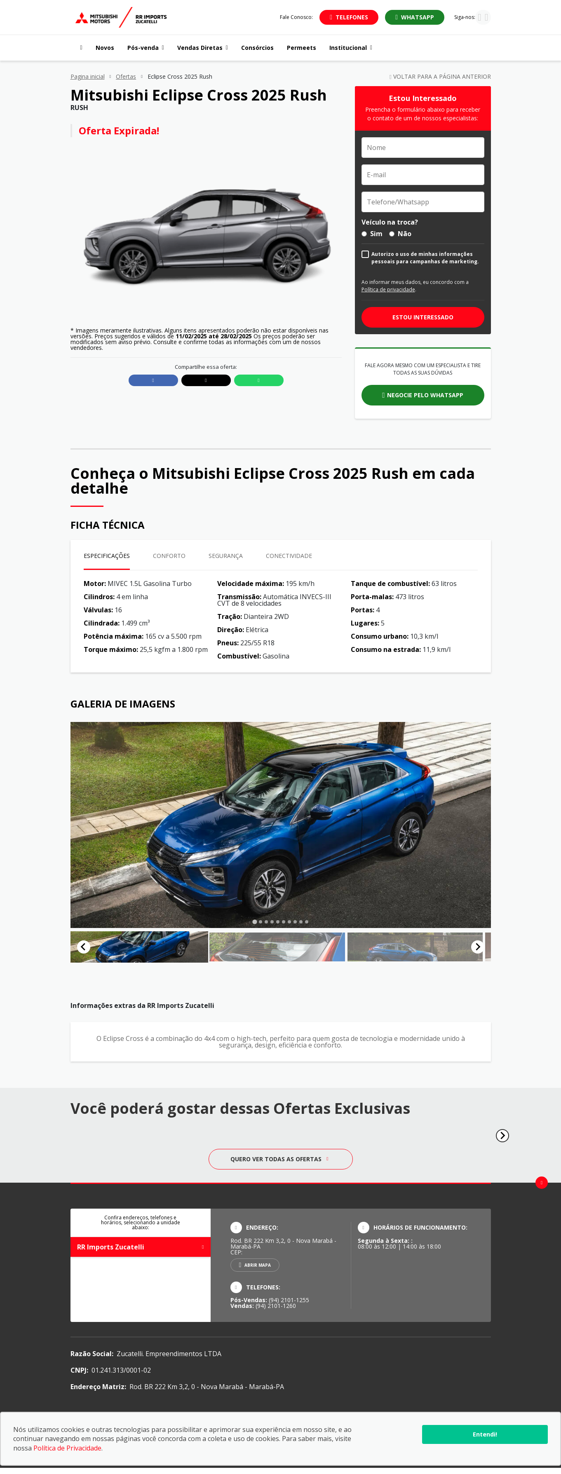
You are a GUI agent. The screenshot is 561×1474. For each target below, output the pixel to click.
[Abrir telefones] (348, 17)
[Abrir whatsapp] (414, 17)
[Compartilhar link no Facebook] (153, 380)
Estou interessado (422, 317)
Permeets (301, 48)
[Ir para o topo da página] (541, 1188)
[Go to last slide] (83, 949)
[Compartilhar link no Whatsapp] (259, 380)
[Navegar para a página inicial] (79, 48)
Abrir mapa (257, 1271)
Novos (105, 48)
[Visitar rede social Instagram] (479, 18)
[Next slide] (477, 949)
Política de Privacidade (67, 1448)
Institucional (350, 48)
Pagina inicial (87, 77)
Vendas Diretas (202, 48)
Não (400, 233)
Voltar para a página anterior (440, 77)
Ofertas (126, 77)
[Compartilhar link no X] (206, 380)
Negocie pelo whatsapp (425, 395)
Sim (372, 233)
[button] (112, 949)
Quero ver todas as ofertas (279, 1165)
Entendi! (485, 1434)
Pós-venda (145, 48)
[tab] (254, 921)
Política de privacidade (388, 289)
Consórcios (257, 48)
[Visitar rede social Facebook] (486, 18)
